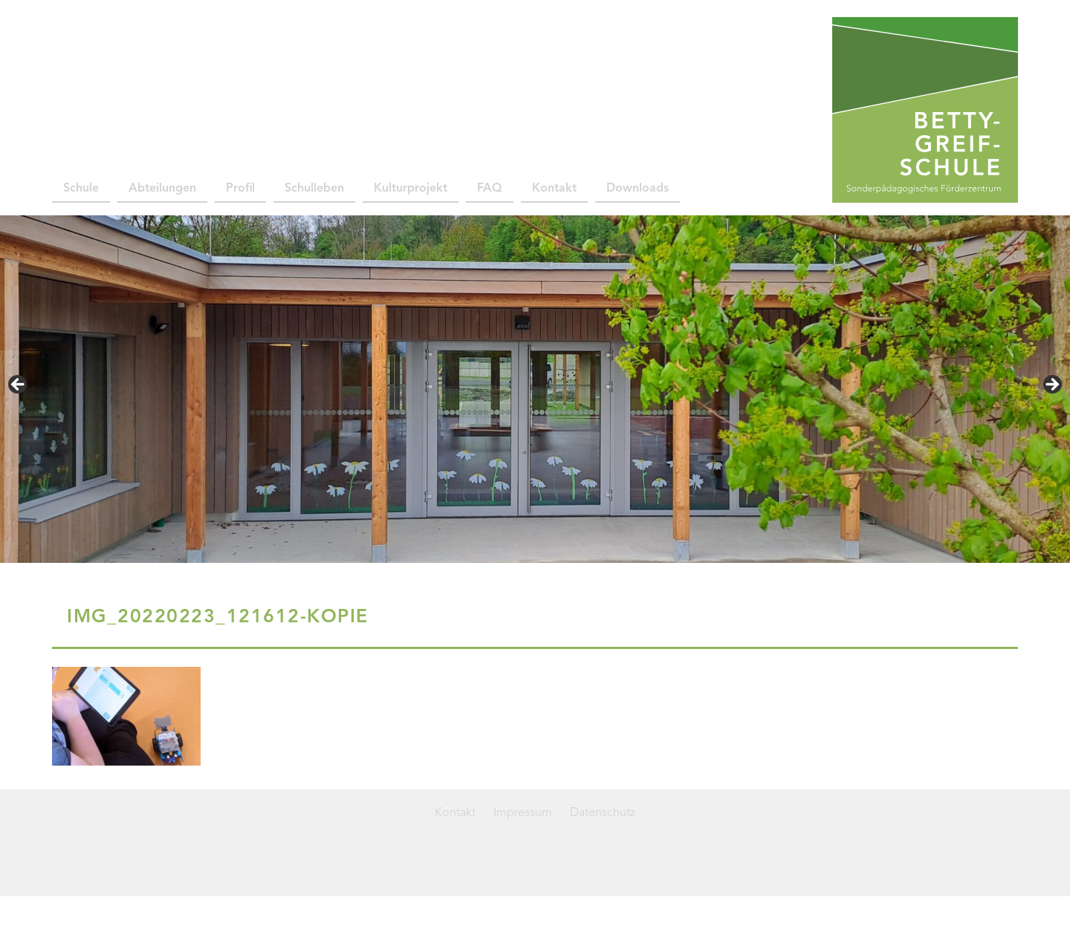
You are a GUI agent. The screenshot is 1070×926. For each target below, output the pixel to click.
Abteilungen (162, 189)
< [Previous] (18, 385)
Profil (240, 189)
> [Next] (1051, 385)
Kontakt (554, 189)
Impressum (522, 813)
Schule (81, 189)
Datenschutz (602, 813)
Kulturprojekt (410, 189)
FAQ (489, 189)
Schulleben (314, 189)
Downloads (637, 189)
